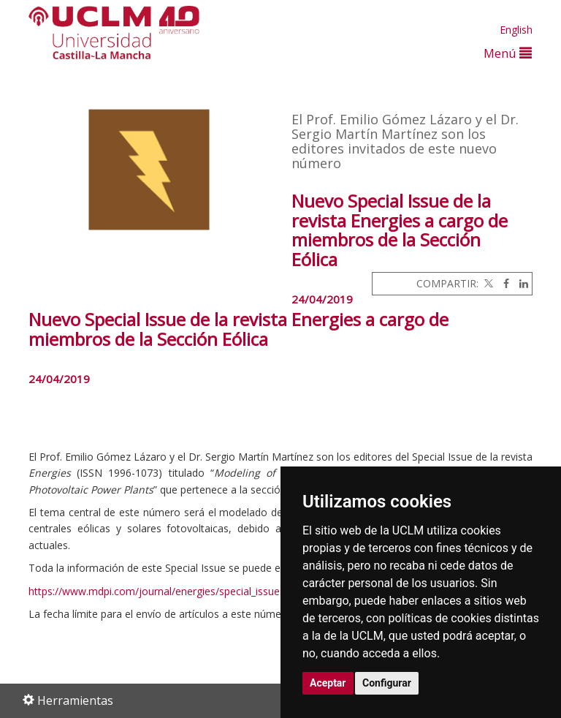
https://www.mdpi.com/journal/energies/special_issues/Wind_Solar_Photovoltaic (216, 591)
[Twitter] (487, 283)
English (516, 30)
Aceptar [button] (328, 683)
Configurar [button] (386, 683)
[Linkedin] (520, 283)
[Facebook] (502, 283)
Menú (508, 53)
